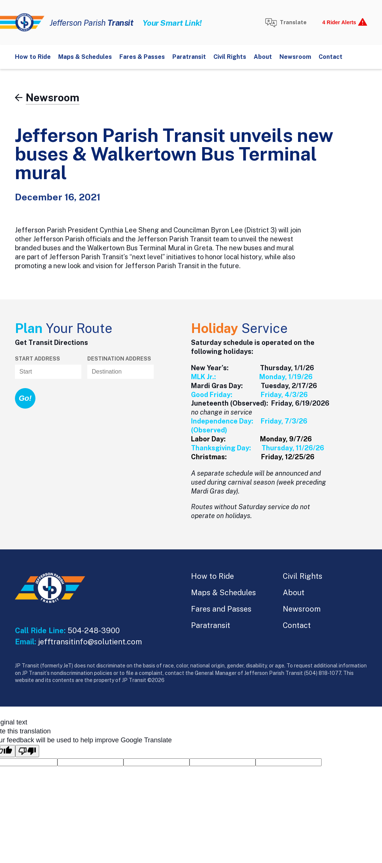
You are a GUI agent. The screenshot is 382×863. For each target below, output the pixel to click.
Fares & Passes (142, 56)
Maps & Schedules (85, 56)
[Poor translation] (27, 751)
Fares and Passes (221, 609)
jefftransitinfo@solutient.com (90, 641)
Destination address (119, 358)
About (263, 56)
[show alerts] (342, 22)
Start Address (37, 358)
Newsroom (295, 56)
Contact (330, 56)
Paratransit (189, 56)
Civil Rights (229, 56)
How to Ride (33, 56)
